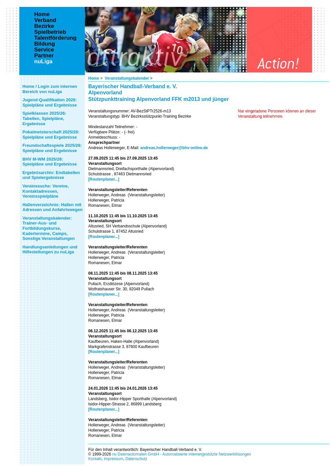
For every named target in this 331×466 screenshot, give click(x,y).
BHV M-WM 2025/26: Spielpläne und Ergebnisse (50, 162)
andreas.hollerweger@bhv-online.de (174, 148)
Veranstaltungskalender (127, 78)
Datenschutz (136, 458)
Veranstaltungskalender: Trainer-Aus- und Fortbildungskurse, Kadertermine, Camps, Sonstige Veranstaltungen (49, 228)
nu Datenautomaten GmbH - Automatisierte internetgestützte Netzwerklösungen (181, 454)
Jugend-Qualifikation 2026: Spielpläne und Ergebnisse (50, 102)
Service (44, 50)
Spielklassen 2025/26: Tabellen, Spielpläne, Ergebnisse (44, 118)
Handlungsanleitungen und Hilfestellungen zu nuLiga (50, 249)
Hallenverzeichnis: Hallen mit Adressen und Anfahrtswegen (53, 207)
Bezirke (44, 26)
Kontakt (95, 458)
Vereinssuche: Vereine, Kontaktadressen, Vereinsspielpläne (46, 191)
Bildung (44, 44)
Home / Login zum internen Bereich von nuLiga (50, 89)
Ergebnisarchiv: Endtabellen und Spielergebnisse (51, 175)
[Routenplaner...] (104, 179)
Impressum (113, 458)
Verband (45, 20)
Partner (44, 56)
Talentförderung (55, 38)
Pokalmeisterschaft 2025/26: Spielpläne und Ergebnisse (51, 134)
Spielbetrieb (50, 32)
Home (93, 78)
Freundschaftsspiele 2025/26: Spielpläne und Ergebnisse (52, 148)
